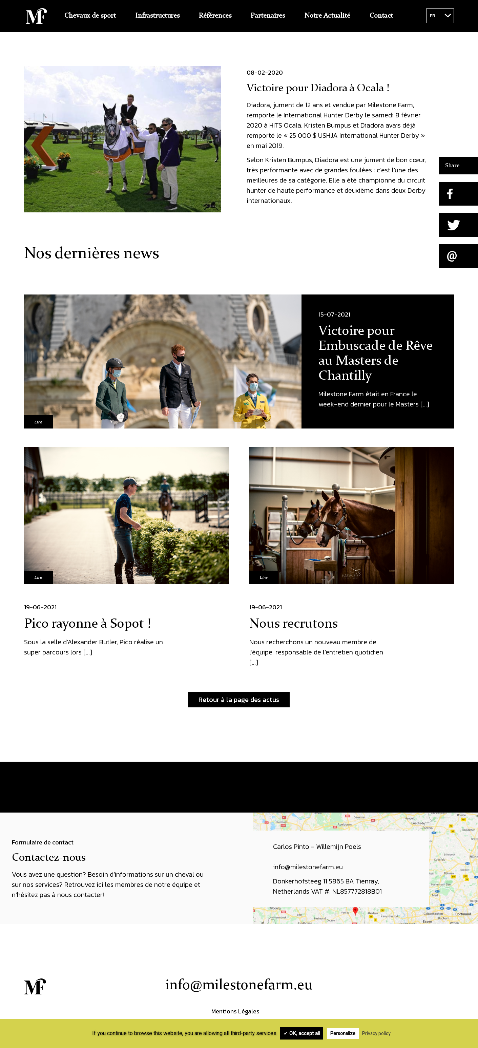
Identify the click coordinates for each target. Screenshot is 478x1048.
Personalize (342, 1033)
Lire (38, 422)
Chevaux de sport (90, 16)
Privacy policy (376, 1033)
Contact (381, 16)
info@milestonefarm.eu (238, 985)
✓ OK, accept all (302, 1033)
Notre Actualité (327, 16)
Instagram (443, 998)
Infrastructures (158, 16)
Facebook (401, 998)
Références (215, 16)
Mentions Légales (235, 1011)
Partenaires (268, 16)
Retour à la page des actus (239, 699)
